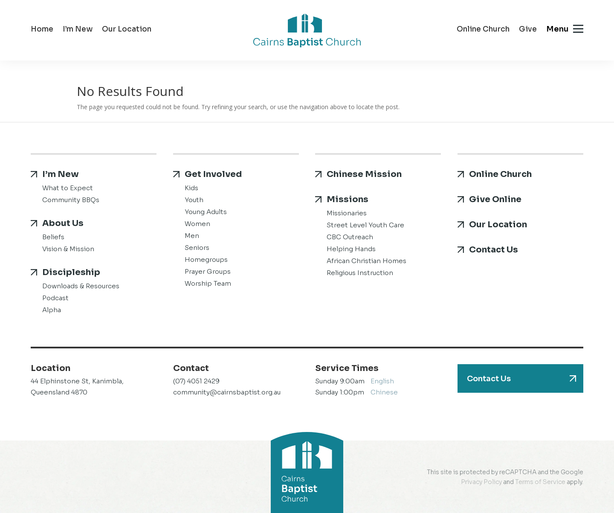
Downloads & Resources (80, 286)
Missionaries (347, 213)
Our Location (126, 30)
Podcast (55, 298)
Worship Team (208, 283)
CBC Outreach (350, 237)
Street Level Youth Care (365, 225)
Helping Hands (351, 249)
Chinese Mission (364, 174)
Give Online (495, 199)
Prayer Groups (208, 271)
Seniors (197, 247)
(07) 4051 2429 (196, 381)
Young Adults (206, 212)
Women (197, 224)
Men (192, 236)
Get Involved (213, 174)
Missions (347, 199)
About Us (63, 223)
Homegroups (206, 259)
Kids (191, 188)
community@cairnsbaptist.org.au (227, 392)
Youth (194, 200)
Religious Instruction (360, 273)
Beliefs (53, 237)
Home (42, 30)
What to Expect (67, 188)
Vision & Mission (68, 249)
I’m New (78, 30)
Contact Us (493, 249)
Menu (557, 29)
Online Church (483, 30)
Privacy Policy (481, 482)
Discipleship (71, 272)
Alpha (51, 310)
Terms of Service (540, 482)
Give (528, 30)
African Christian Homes (366, 261)
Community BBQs (70, 200)
